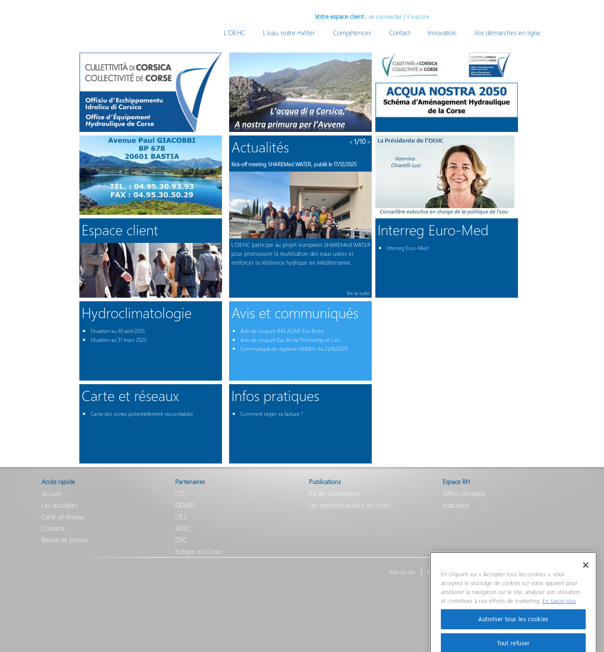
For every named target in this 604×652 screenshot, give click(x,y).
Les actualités (59, 504)
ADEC (183, 528)
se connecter (385, 16)
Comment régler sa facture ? (271, 413)
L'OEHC (234, 32)
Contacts (53, 528)
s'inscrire (418, 16)
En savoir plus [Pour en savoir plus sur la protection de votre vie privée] (559, 612)
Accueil (51, 493)
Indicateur (456, 504)
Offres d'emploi (464, 493)
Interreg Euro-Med (407, 248)
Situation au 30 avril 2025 (117, 331)
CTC (180, 493)
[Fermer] (586, 577)
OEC (181, 516)
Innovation (442, 32)
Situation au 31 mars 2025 (118, 339)
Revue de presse (64, 539)
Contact (399, 32)
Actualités (260, 146)
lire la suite (358, 293)
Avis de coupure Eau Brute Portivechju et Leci (290, 339)
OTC (181, 539)
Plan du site (402, 572)
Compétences (352, 32)
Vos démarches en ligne (507, 32)
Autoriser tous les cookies (513, 631)
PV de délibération (334, 493)
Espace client (120, 229)
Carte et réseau (62, 516)
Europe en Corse (198, 551)
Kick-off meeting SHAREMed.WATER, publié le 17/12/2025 (294, 164)
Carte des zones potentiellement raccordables (141, 413)
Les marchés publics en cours (349, 504)
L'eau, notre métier (289, 32)
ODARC (185, 504)
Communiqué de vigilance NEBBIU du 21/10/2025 (294, 348)
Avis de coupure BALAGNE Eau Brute (282, 331)
